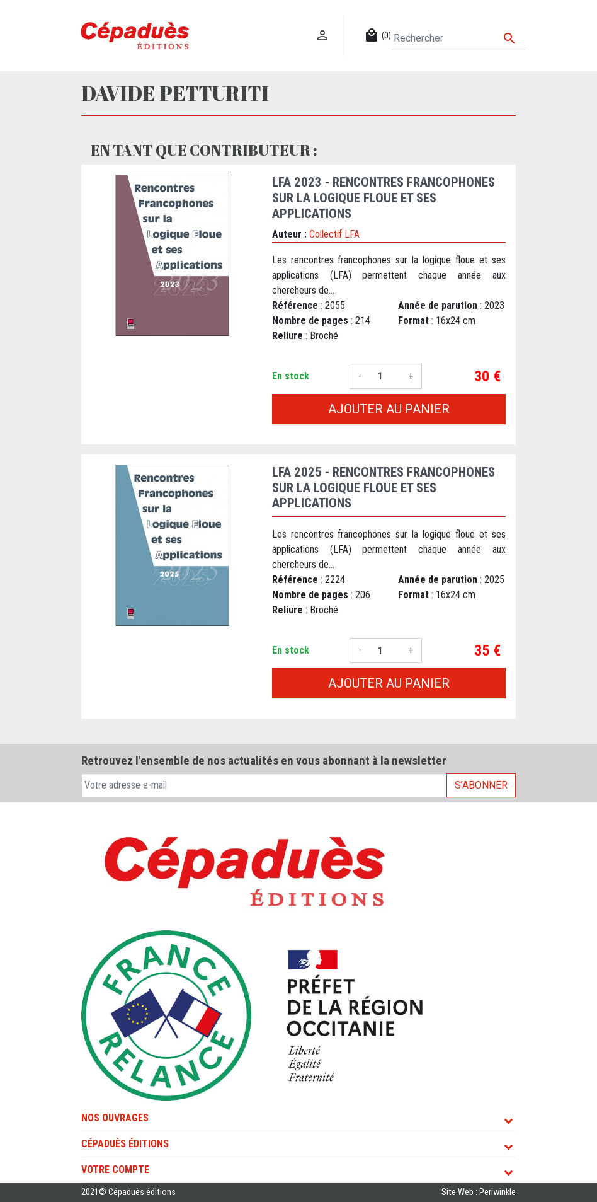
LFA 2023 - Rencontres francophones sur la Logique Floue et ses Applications (383, 198)
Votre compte (115, 1170)
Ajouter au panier (389, 409)
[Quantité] (385, 376)
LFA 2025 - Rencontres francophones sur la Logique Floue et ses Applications (383, 488)
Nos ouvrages (115, 1118)
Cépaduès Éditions (125, 1144)
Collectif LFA (334, 234)
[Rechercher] (458, 38)
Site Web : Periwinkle (478, 1192)
